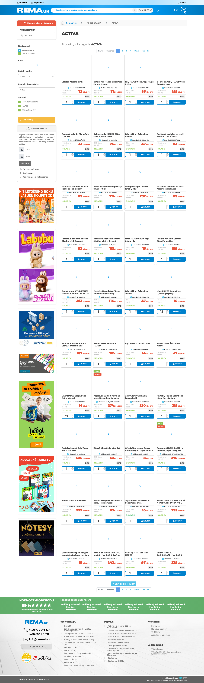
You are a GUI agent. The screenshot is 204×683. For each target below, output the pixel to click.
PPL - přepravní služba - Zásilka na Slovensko (122, 654)
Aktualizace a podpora (160, 635)
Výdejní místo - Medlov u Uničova (122, 634)
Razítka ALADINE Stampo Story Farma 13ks (169, 240)
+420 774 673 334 (39, 629)
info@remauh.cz (39, 639)
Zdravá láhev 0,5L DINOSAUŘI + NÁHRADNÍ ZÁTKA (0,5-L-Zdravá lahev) (171, 502)
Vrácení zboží (69, 650)
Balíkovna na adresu (116, 640)
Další (136, 51)
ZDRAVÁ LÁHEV (28, 110)
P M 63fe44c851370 (30, 102)
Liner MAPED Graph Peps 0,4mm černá (74, 397)
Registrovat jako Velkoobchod (34, 177)
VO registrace (157, 649)
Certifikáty (155, 632)
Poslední (145, 51)
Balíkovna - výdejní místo (118, 643)
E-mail (28, 150)
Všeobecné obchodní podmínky (77, 653)
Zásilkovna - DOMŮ (116, 661)
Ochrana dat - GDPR (72, 656)
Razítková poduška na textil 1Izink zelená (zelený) (75, 187)
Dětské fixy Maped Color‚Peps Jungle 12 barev (108, 83)
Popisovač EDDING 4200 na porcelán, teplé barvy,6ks (170, 449)
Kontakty (36, 646)
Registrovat (26, 173)
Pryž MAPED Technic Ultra (137, 343)
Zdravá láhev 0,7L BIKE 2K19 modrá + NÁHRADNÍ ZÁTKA (107, 554)
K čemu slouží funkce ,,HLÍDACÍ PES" (79, 637)
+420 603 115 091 (37, 634)
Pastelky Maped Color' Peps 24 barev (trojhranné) (107, 292)
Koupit (82, 102)
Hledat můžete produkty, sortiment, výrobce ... (76, 10)
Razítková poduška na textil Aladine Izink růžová (170, 135)
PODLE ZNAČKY (94, 23)
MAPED (25, 106)
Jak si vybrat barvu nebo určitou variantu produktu (77, 630)
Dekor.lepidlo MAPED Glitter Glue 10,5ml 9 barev (107, 135)
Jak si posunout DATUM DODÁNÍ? (78, 634)
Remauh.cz (68, 23)
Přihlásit (25, 163)
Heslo (28, 157)
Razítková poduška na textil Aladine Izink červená (75, 240)
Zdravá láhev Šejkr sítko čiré (107, 448)
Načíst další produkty (124, 584)
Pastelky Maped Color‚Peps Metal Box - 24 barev (170, 397)
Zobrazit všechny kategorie (40, 23)
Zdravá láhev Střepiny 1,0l (74, 500)
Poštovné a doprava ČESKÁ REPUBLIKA (118, 627)
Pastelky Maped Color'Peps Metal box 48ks (75, 449)
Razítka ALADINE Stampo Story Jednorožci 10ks (74, 344)
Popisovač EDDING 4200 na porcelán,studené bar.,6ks (107, 397)
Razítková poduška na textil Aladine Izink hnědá (170, 187)
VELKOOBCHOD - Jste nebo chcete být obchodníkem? (166, 653)
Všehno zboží (28, 50)
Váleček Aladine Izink (72, 82)
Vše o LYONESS (70, 659)
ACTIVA (115, 23)
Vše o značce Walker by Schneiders (79, 665)
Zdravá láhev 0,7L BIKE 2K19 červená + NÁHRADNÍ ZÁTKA (75, 292)
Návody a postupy (159, 629)
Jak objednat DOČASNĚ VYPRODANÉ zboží (80, 643)
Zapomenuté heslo (29, 169)
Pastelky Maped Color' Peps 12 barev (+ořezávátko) (108, 501)
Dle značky (28, 120)
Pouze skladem (28, 54)
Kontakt (67, 626)
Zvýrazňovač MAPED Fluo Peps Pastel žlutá (137, 501)
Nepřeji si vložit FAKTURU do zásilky (79, 640)
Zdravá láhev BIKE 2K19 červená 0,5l (136, 397)
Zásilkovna (112, 658)
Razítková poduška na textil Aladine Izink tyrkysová (107, 240)
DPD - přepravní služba (117, 646)
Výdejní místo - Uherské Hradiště (121, 637)
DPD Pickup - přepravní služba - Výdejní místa (121, 649)
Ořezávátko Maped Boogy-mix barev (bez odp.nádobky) (139, 449)
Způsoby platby (70, 647)
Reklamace (69, 662)
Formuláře (155, 626)
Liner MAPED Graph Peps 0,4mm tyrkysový (169, 292)
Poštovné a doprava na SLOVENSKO (123, 631)
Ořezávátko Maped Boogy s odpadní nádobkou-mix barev (76, 554)
